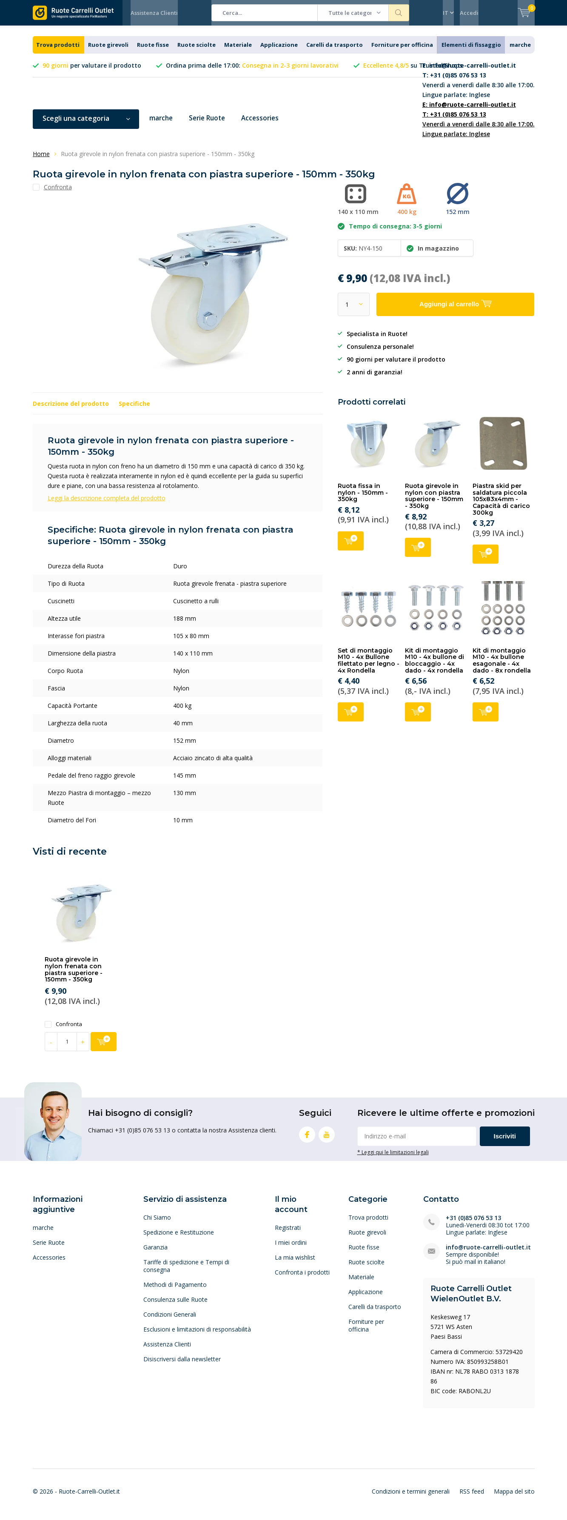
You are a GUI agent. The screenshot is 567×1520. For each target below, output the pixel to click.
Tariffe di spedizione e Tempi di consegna (186, 1272)
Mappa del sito (514, 1497)
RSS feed (471, 1497)
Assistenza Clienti (154, 13)
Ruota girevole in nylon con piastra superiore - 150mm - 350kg (434, 502)
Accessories (265, 124)
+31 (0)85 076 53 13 (473, 1224)
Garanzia (155, 1253)
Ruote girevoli (108, 51)
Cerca (399, 12)
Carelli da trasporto (334, 51)
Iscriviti (505, 1142)
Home (41, 160)
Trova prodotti (58, 51)
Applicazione (279, 51)
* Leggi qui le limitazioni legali (393, 1158)
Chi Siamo (157, 1224)
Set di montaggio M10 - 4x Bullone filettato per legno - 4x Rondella (368, 667)
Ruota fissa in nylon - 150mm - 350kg (363, 498)
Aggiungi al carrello (351, 546)
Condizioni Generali (169, 1321)
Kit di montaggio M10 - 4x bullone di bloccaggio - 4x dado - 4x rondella (434, 667)
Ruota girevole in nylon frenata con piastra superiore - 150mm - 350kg (74, 976)
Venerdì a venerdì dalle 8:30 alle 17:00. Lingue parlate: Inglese (478, 86)
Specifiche (134, 410)
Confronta (63, 1030)
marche (520, 51)
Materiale (238, 51)
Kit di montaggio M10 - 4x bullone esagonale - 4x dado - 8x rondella (502, 667)
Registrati (288, 1234)
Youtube (327, 1139)
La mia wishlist (295, 1264)
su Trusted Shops (412, 72)
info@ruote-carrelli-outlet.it (488, 1253)
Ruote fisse (153, 51)
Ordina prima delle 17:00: (252, 72)
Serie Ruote (209, 124)
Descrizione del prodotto (71, 410)
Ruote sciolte (196, 51)
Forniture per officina (402, 51)
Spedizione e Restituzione (178, 1239)
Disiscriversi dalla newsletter (182, 1365)
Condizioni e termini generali (411, 1497)
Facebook (307, 1139)
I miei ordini (291, 1249)
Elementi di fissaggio (471, 51)
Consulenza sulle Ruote (175, 1306)
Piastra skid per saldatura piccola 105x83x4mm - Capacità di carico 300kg (501, 505)
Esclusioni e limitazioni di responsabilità (197, 1336)
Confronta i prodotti (302, 1279)
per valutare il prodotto (92, 72)
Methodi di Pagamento (175, 1291)
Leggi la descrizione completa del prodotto (106, 504)
